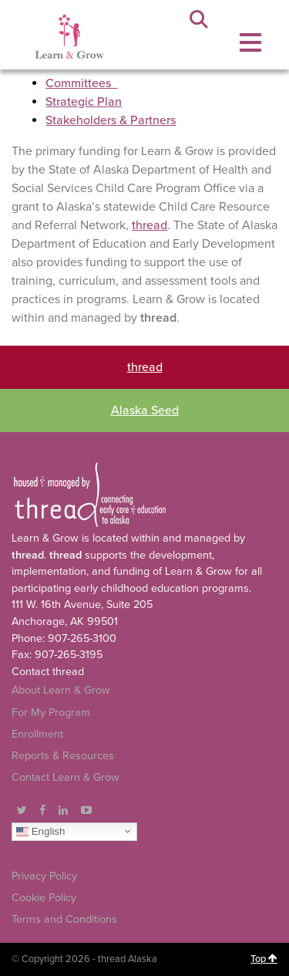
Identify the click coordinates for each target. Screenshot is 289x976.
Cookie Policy (44, 897)
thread (149, 225)
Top (263, 959)
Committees (81, 83)
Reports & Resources (63, 755)
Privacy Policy (44, 876)
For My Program (51, 712)
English (40, 831)
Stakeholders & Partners (110, 120)
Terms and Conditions (64, 919)
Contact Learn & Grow (65, 777)
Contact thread (48, 671)
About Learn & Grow (61, 690)
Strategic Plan (83, 102)
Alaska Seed (145, 410)
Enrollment (37, 734)
